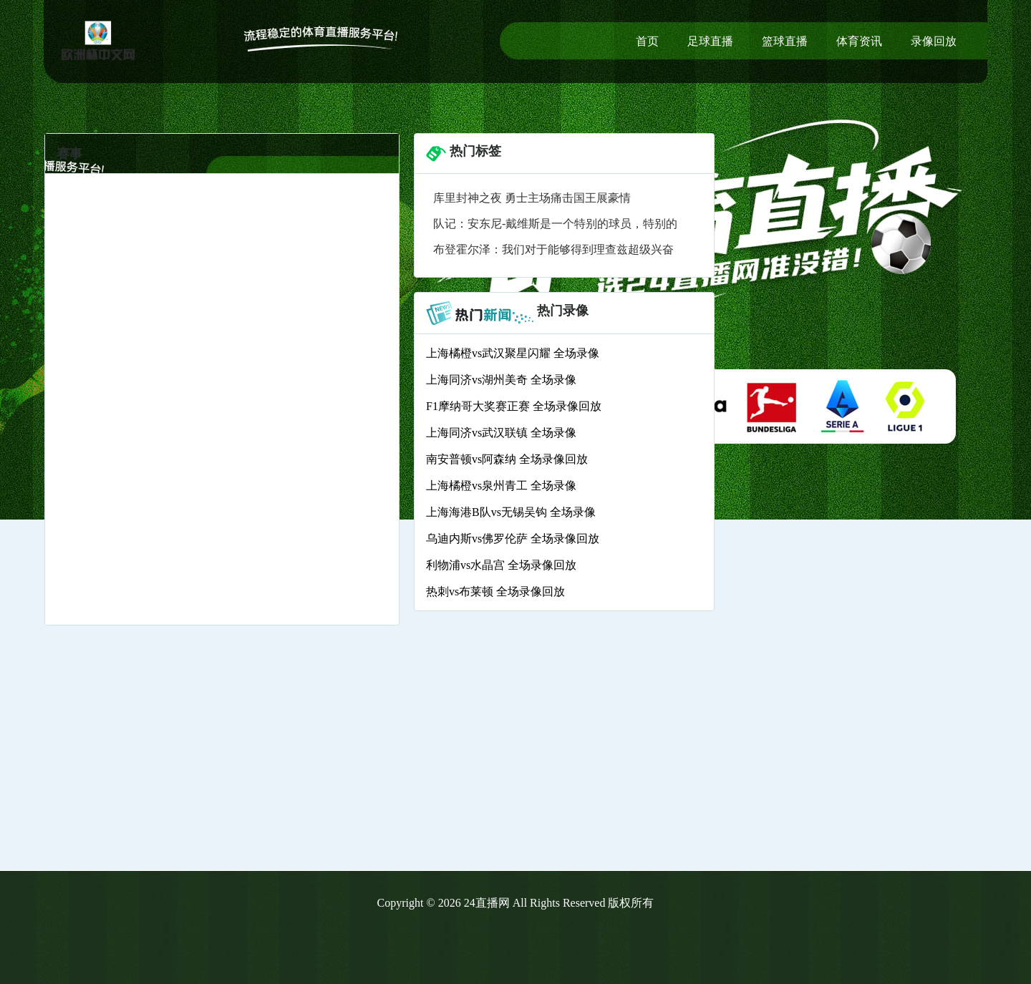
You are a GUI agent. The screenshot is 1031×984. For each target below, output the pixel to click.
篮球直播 (785, 41)
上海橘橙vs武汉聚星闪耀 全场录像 (512, 353)
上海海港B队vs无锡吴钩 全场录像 (511, 512)
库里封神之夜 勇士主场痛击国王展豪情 (532, 198)
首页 (647, 41)
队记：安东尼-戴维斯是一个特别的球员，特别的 (555, 224)
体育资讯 (859, 41)
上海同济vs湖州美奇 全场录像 (501, 380)
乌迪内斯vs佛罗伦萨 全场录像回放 (512, 538)
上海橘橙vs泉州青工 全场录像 (501, 485)
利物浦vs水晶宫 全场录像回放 (501, 565)
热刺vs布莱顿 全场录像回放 (495, 591)
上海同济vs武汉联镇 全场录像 (501, 433)
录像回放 (934, 41)
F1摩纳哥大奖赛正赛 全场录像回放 (513, 406)
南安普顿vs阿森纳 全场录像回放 (507, 459)
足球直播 (710, 41)
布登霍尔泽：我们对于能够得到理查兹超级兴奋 (553, 249)
